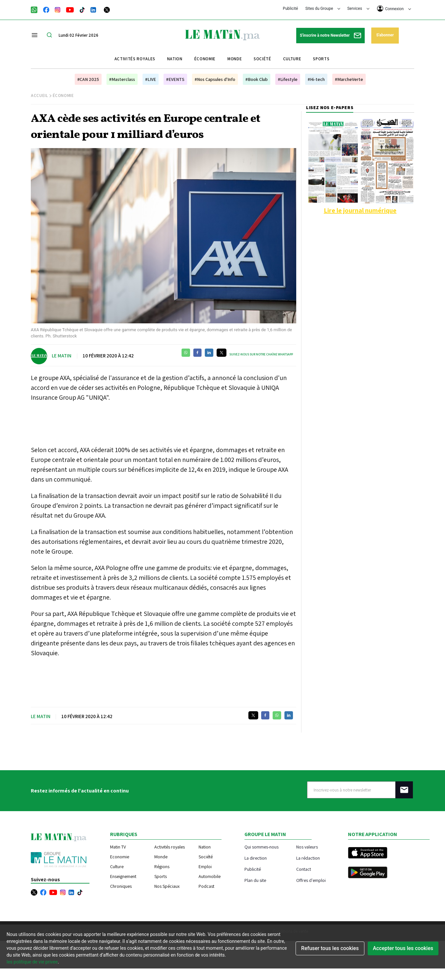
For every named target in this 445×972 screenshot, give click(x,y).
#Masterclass (122, 79)
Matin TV (118, 847)
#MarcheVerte (349, 79)
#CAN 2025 (88, 79)
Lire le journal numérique (360, 210)
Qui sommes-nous (261, 846)
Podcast (206, 886)
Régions (161, 866)
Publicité (290, 8)
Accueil (39, 95)
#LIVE (150, 79)
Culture (292, 59)
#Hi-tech (316, 79)
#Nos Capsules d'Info (215, 79)
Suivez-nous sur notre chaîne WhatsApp (261, 354)
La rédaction (308, 858)
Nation (175, 59)
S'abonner (385, 35)
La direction (255, 858)
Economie (119, 857)
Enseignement (123, 876)
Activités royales (134, 59)
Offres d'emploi (311, 880)
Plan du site (255, 880)
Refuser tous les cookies (330, 948)
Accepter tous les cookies (403, 948)
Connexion (394, 8)
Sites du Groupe (322, 8)
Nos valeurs (307, 846)
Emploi (205, 866)
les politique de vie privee (32, 961)
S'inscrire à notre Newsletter (330, 35)
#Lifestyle (288, 79)
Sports (321, 59)
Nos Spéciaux (167, 886)
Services (358, 8)
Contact (303, 869)
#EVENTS (175, 79)
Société (262, 59)
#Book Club (256, 79)
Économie (205, 59)
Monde (234, 59)
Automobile (210, 876)
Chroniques (121, 886)
